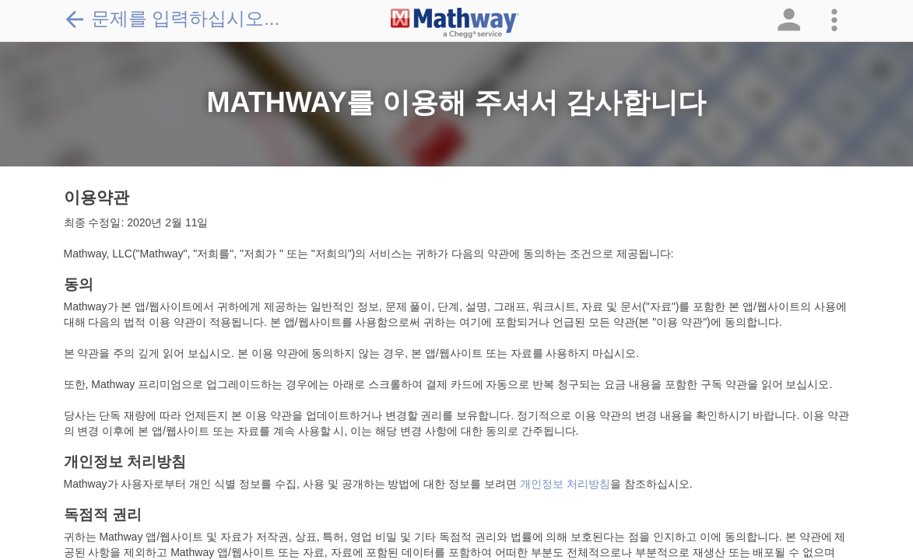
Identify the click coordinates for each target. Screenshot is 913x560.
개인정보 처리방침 (565, 484)
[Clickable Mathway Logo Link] (455, 23)
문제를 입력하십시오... (172, 19)
